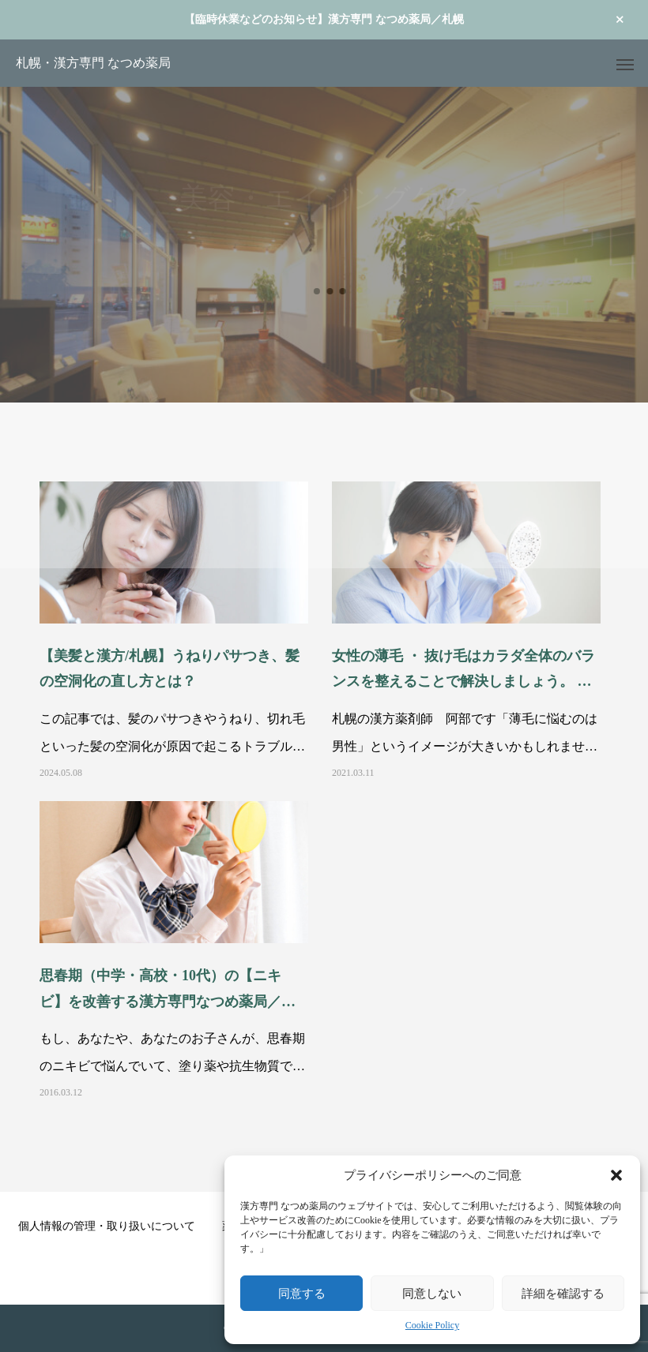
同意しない (432, 1293)
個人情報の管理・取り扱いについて (106, 1226)
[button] (616, 1175)
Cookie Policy (432, 1325)
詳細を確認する (563, 1293)
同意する (302, 1293)
